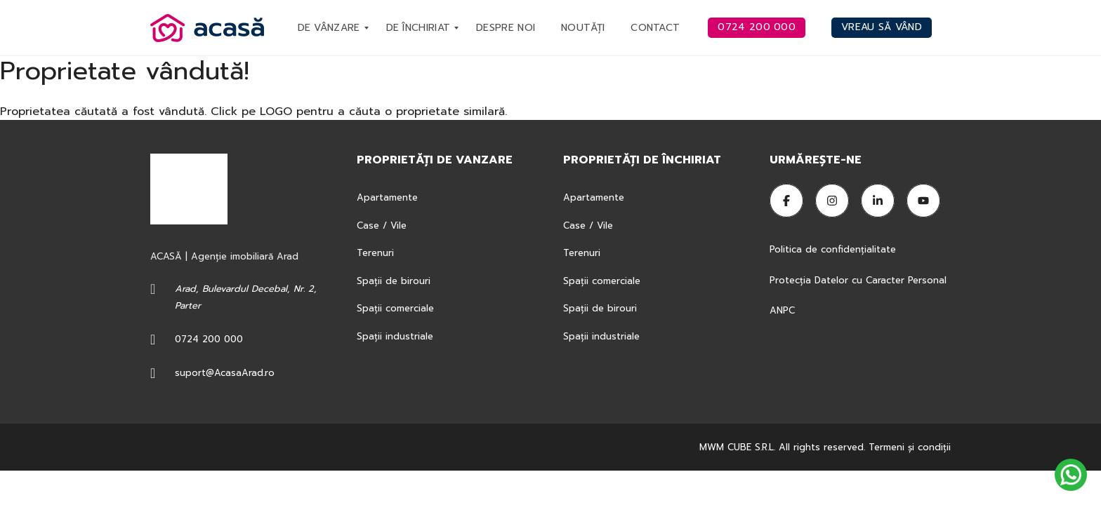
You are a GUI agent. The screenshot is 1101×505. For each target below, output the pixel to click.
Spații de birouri (393, 281)
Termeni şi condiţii (910, 447)
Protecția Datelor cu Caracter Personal (858, 280)
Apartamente (387, 197)
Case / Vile (382, 225)
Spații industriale (395, 336)
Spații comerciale (395, 308)
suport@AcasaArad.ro (225, 372)
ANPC (782, 310)
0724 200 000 (209, 339)
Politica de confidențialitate (834, 249)
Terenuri (375, 253)
